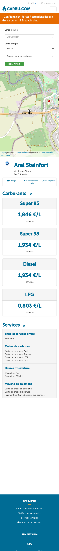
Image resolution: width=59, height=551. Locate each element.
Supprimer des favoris (31, 181)
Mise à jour (48, 180)
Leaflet (3, 153)
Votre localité (11, 29)
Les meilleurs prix (29, 517)
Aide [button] (32, 3)
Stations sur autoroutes (29, 513)
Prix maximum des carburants (29, 508)
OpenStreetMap (23, 153)
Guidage (11, 180)
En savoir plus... (30, 20)
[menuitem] (29, 502)
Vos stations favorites (29, 522)
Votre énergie (11, 43)
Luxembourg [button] (49, 3)
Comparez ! (14, 64)
